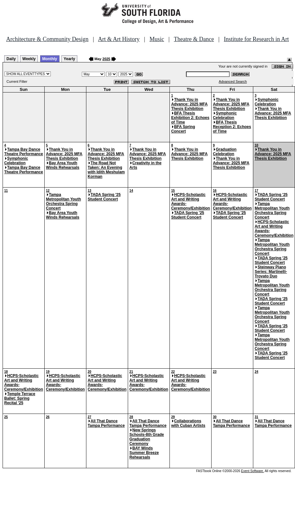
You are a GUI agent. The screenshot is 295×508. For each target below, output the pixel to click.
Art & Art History (119, 39)
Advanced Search (233, 81)
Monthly (49, 59)
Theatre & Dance (194, 39)
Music (156, 39)
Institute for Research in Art (256, 39)
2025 (106, 59)
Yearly (69, 59)
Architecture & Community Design (47, 39)
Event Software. (252, 471)
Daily (11, 59)
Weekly (29, 59)
